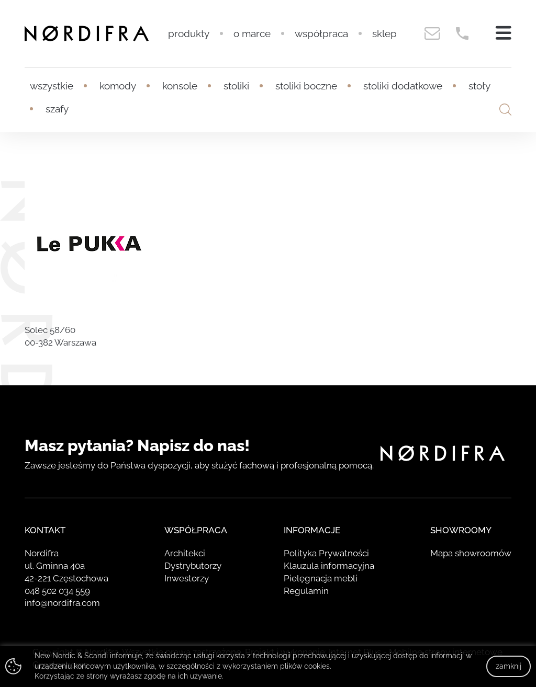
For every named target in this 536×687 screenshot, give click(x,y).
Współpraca (321, 33)
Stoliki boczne (306, 85)
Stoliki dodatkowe (402, 85)
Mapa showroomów (470, 553)
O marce (252, 33)
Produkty (188, 33)
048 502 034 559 (57, 591)
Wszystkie (51, 85)
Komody (117, 85)
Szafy (57, 109)
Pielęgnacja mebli (321, 578)
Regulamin (306, 591)
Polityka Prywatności (326, 553)
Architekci (184, 553)
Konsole (179, 85)
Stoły (479, 85)
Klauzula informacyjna (329, 565)
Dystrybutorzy (192, 565)
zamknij (508, 666)
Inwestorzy (186, 578)
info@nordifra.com (62, 603)
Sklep (384, 33)
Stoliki (236, 85)
